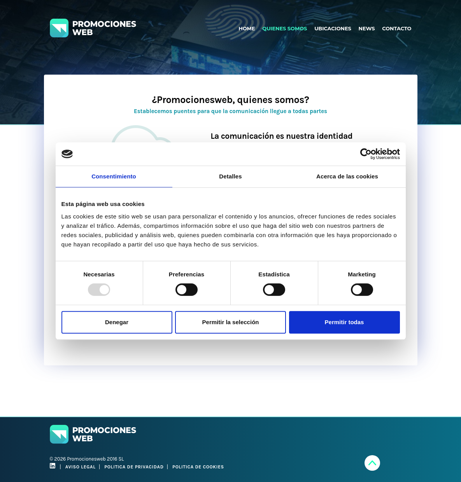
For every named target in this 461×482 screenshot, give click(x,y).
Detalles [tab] (230, 176)
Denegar (116, 322)
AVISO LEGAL (80, 467)
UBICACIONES (332, 28)
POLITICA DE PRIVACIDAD (133, 467)
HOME (246, 28)
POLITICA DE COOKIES (198, 467)
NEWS (367, 28)
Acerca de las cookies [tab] (347, 176)
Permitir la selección (230, 322)
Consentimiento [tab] (113, 176)
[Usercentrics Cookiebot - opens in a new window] (366, 154)
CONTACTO (396, 28)
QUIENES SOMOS (284, 28)
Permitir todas (344, 322)
